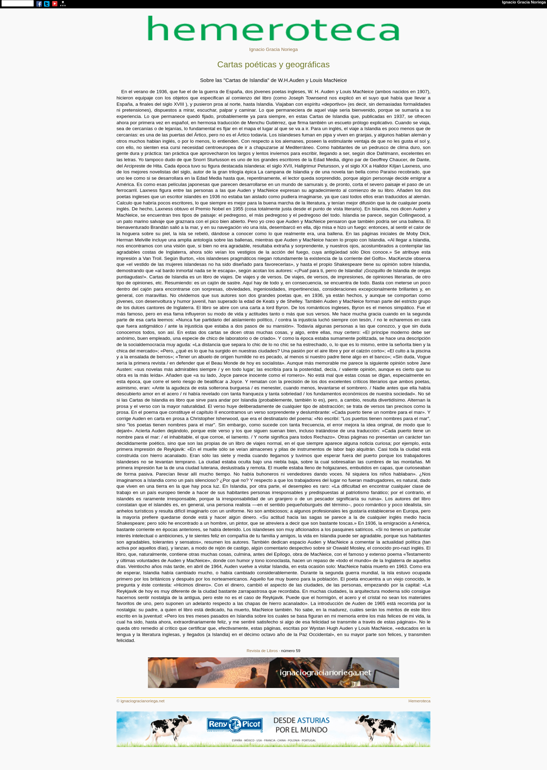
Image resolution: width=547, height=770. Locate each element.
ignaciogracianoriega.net (143, 701)
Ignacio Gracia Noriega (273, 49)
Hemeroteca (419, 701)
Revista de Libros (262, 651)
